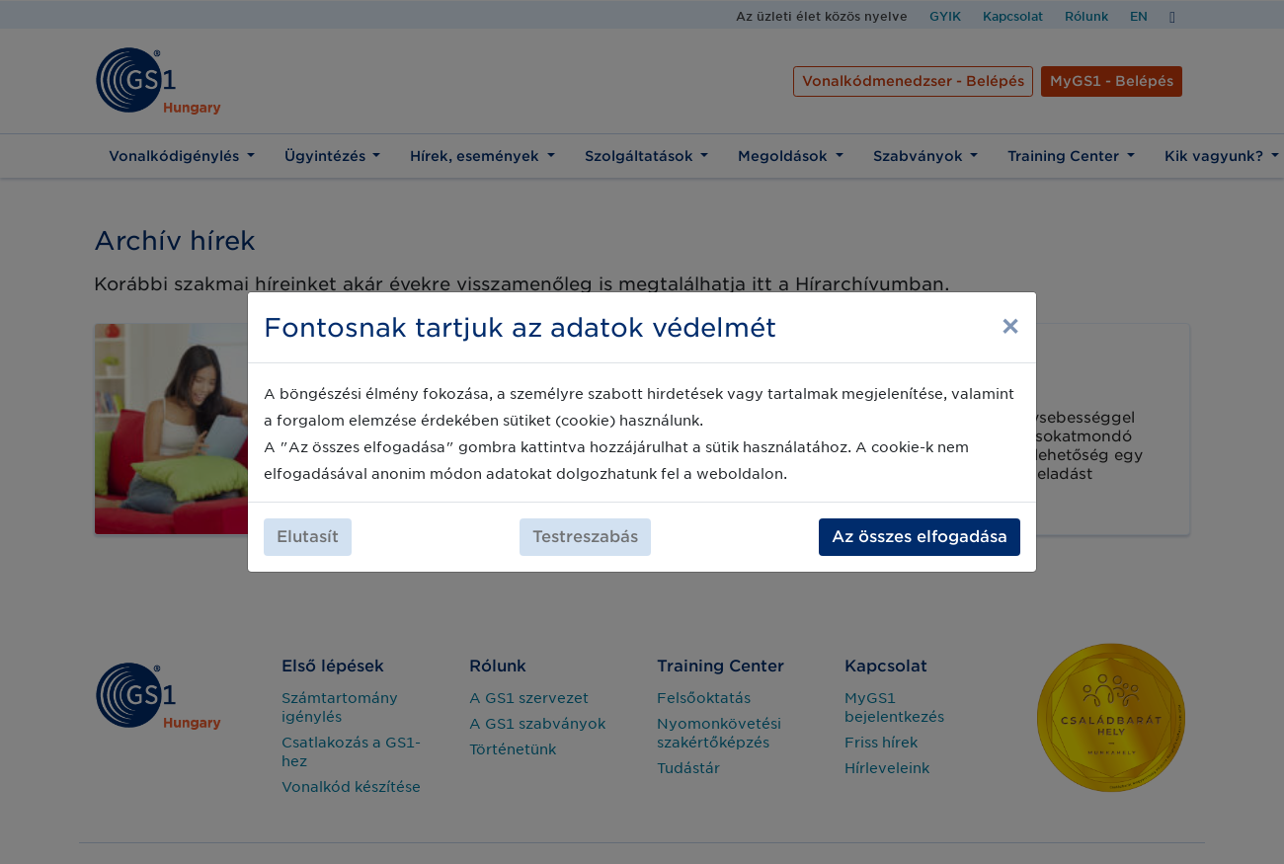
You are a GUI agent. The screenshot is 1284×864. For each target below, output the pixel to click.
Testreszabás (585, 536)
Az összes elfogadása (919, 536)
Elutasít (308, 536)
